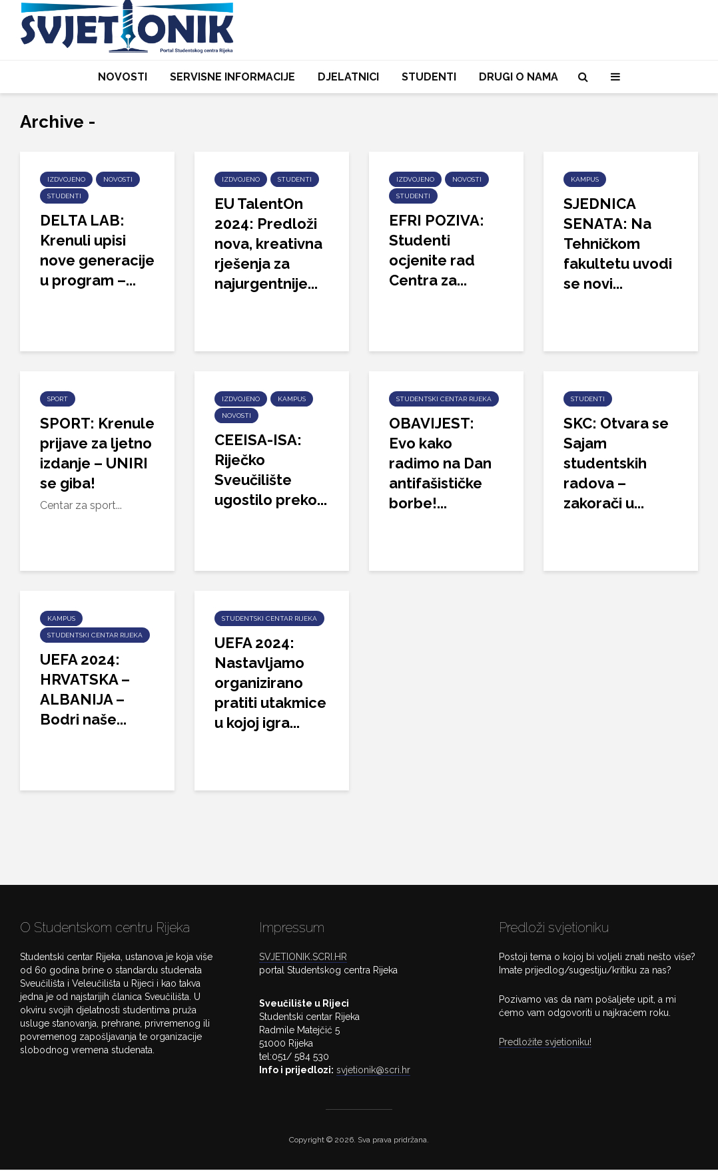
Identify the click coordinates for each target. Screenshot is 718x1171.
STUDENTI (429, 77)
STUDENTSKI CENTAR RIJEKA (444, 399)
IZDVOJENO (66, 179)
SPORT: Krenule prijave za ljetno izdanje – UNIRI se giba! (97, 453)
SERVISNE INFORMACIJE (232, 77)
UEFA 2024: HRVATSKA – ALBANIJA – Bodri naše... (85, 689)
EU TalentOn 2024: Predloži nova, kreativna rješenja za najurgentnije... (268, 243)
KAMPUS (585, 179)
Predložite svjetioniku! (545, 1043)
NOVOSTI (122, 77)
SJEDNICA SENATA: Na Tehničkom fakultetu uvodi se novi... (617, 243)
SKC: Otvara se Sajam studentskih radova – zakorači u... (616, 463)
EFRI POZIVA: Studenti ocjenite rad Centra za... (436, 250)
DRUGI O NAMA (518, 77)
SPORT (57, 399)
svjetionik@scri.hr (373, 1071)
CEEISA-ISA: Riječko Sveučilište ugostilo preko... (270, 469)
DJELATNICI (348, 77)
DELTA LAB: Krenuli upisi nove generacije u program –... (97, 250)
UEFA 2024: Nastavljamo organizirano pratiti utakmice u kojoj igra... (270, 682)
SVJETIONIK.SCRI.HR (303, 958)
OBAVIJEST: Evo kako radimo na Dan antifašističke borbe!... (440, 463)
